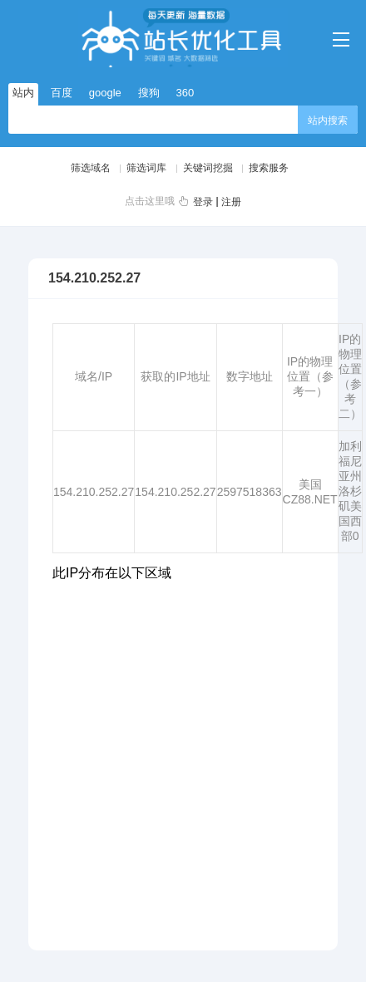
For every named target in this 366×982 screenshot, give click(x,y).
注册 (231, 202)
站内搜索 (328, 120)
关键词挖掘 (208, 168)
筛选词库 (146, 168)
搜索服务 (269, 168)
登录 (203, 202)
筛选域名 (91, 168)
